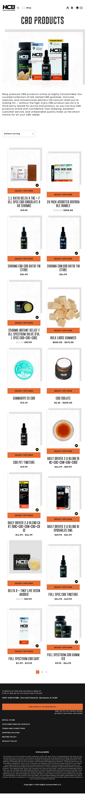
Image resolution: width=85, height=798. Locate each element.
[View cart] (72, 8)
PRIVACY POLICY (9, 741)
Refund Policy (9, 737)
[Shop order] (18, 134)
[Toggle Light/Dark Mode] (77, 8)
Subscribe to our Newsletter (42, 706)
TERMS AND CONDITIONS (13, 728)
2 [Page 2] (42, 672)
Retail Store (8, 720)
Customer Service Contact (16, 724)
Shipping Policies (11, 732)
